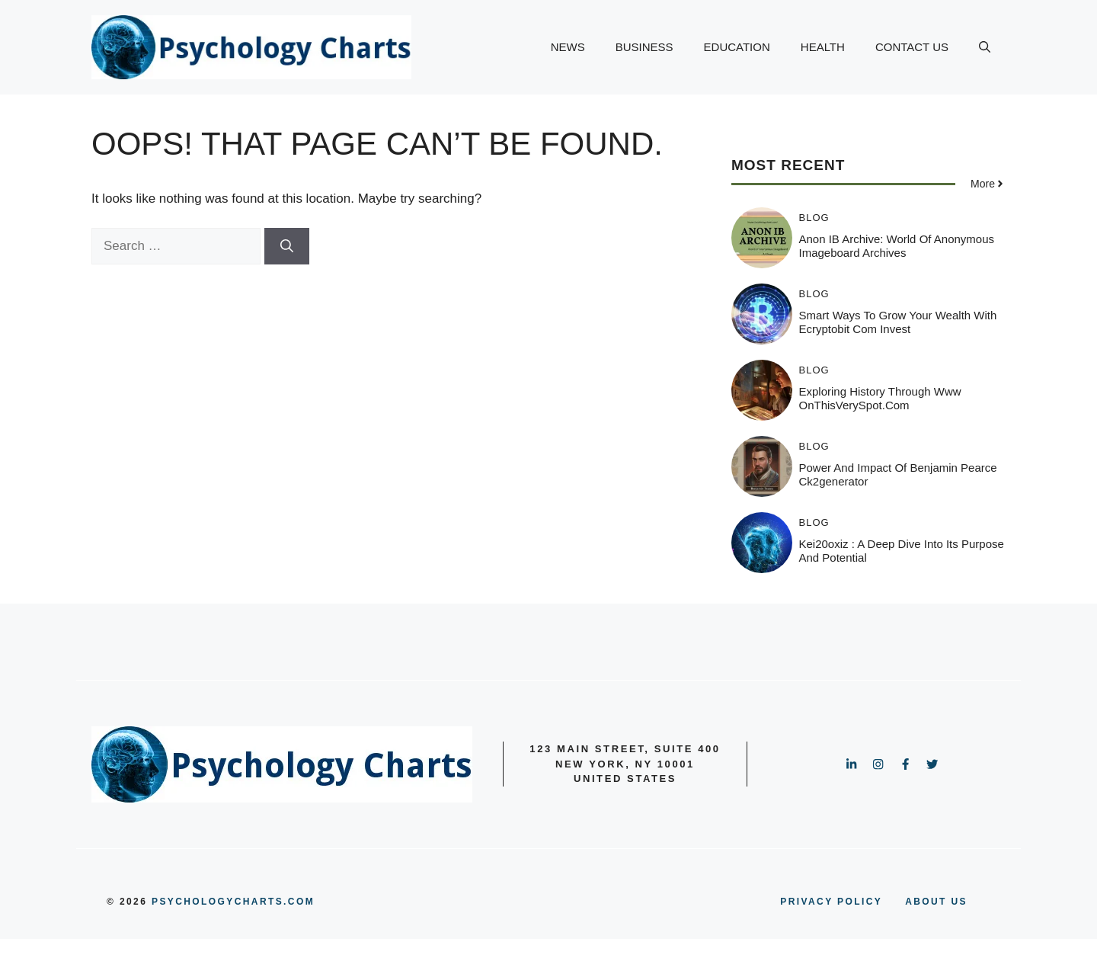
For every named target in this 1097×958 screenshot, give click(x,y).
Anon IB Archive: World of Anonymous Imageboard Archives (897, 245)
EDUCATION (737, 46)
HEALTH (823, 46)
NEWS (568, 46)
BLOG (814, 218)
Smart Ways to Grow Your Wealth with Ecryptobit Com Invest (898, 322)
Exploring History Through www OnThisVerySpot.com (880, 398)
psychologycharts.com (233, 901)
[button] (985, 47)
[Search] (286, 246)
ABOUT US (936, 901)
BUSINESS (644, 46)
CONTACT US (911, 46)
